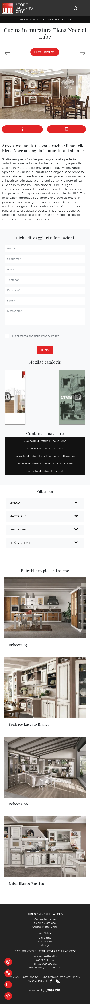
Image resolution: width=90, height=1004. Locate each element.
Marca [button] (14, 503)
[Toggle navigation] (84, 8)
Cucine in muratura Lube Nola (45, 470)
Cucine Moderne (45, 919)
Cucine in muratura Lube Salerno (45, 440)
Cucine (31, 19)
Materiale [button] (17, 516)
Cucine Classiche (45, 922)
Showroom (45, 941)
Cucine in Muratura (47, 19)
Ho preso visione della (35, 335)
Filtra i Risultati (45, 52)
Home (22, 19)
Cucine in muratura (45, 926)
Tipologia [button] (17, 529)
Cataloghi (45, 945)
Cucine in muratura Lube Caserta (45, 448)
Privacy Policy (50, 335)
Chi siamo (45, 937)
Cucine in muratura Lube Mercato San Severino (45, 463)
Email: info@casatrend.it (45, 967)
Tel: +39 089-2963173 (45, 963)
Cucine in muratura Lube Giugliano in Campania (45, 455)
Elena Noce (65, 19)
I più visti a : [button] (19, 542)
